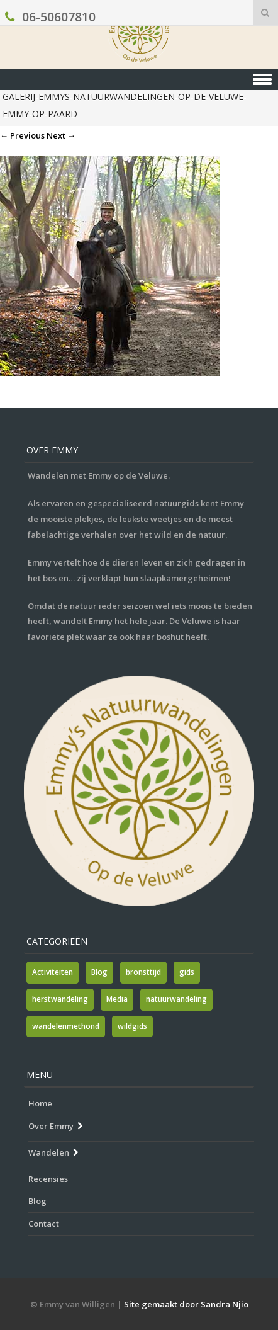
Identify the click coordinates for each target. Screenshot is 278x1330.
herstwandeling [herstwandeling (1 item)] (60, 999)
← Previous (22, 135)
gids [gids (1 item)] (186, 972)
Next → (61, 135)
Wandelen (48, 1152)
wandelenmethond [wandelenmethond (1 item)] (65, 1026)
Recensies (48, 1179)
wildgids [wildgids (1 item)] (132, 1026)
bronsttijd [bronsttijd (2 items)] (143, 972)
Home (40, 1103)
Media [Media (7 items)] (117, 999)
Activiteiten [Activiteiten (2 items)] (52, 972)
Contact (43, 1223)
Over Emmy (51, 1126)
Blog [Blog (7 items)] (99, 972)
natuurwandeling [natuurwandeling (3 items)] (176, 999)
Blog (37, 1201)
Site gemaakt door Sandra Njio (186, 1304)
